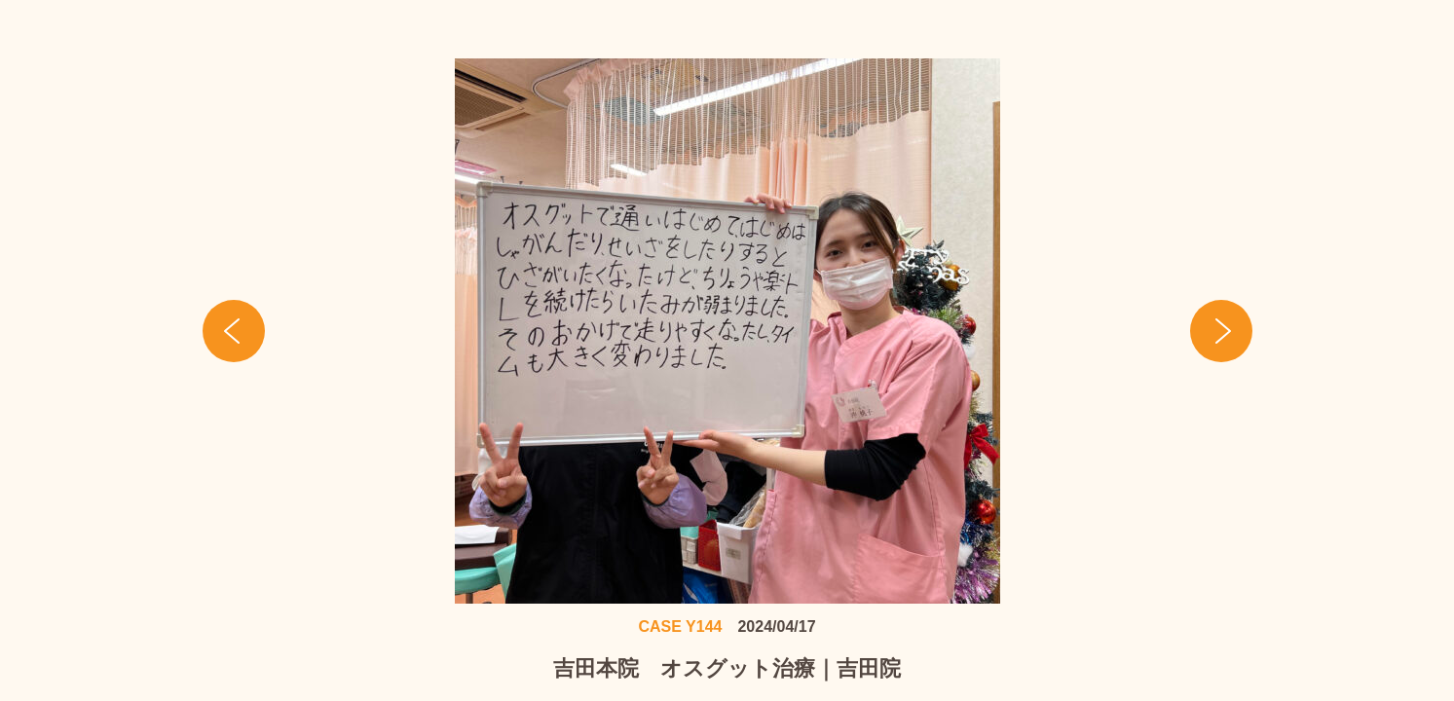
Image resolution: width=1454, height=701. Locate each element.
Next (1221, 331)
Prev (234, 331)
